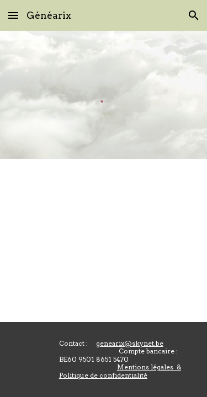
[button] (13, 15)
